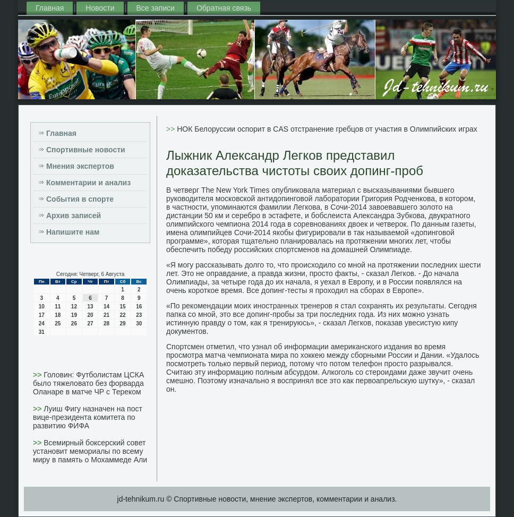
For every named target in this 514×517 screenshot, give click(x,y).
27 (90, 323)
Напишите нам (72, 232)
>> (38, 374)
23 (139, 315)
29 (123, 323)
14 (106, 306)
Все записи (155, 8)
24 (42, 323)
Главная (50, 8)
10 (42, 306)
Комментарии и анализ (88, 182)
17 (42, 315)
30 (139, 323)
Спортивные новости (85, 149)
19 (74, 315)
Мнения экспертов (80, 166)
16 (139, 306)
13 (90, 306)
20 (90, 315)
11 (58, 306)
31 (42, 332)
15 (123, 306)
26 (74, 323)
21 (106, 315)
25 (58, 323)
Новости (99, 8)
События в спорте (80, 199)
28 (106, 323)
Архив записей (73, 215)
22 (123, 315)
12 (74, 306)
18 (58, 315)
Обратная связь (223, 8)
